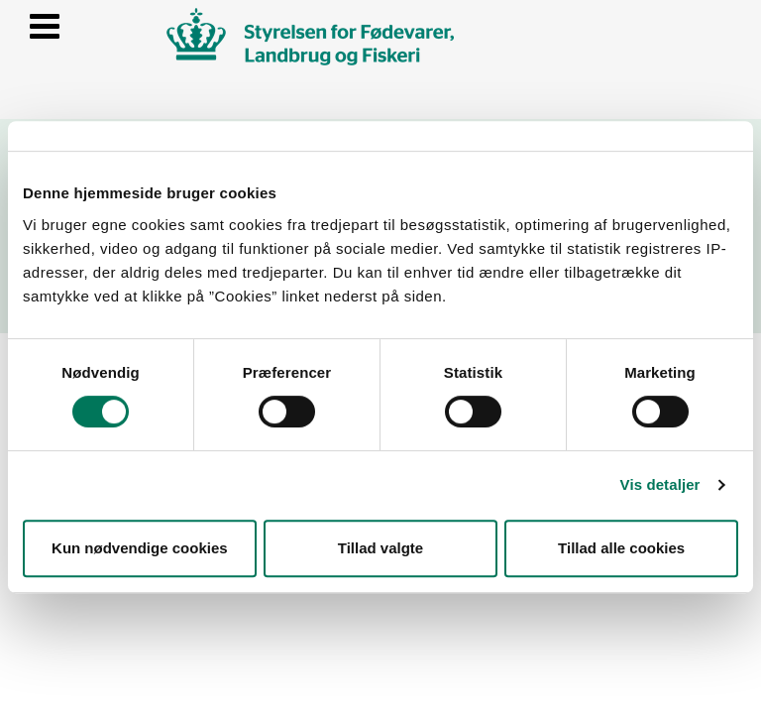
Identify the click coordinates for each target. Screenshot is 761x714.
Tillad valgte (380, 547)
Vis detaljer (660, 484)
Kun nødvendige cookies (140, 547)
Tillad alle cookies (621, 547)
